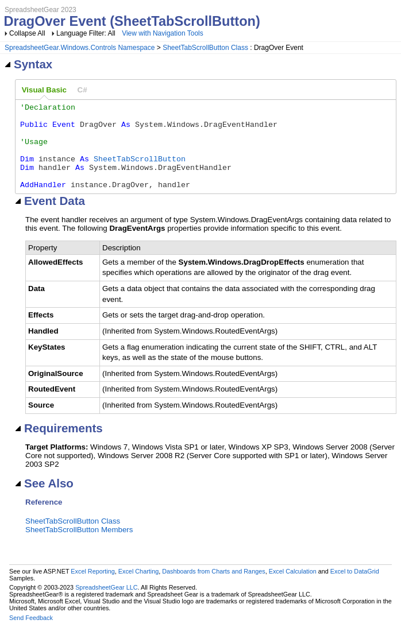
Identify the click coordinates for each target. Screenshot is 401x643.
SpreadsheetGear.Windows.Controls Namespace (80, 48)
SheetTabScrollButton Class (205, 48)
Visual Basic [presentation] (44, 90)
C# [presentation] (82, 90)
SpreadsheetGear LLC (106, 604)
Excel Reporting (92, 588)
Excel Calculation (293, 588)
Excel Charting (138, 588)
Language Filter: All (86, 33)
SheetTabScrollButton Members (79, 547)
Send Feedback (31, 635)
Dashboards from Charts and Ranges (213, 588)
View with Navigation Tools (162, 33)
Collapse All (27, 33)
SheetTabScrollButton (140, 170)
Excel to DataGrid (354, 588)
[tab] (44, 90)
